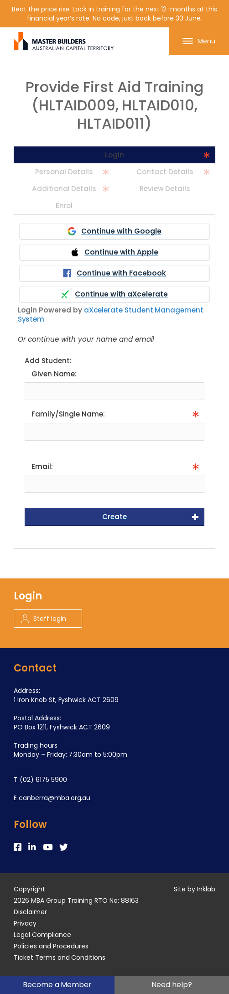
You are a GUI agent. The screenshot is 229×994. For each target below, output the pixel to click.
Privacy (25, 923)
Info (30, 447)
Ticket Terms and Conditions (59, 957)
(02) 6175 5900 (43, 779)
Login (114, 155)
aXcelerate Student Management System (111, 314)
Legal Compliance (42, 934)
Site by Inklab (194, 889)
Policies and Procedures (51, 946)
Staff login (43, 618)
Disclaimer (30, 911)
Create (114, 516)
